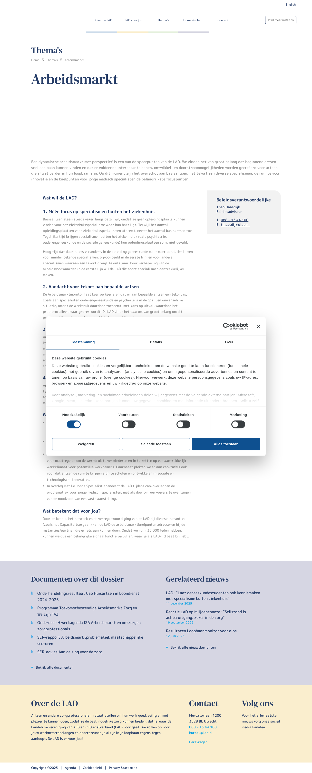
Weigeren (86, 444)
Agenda (70, 767)
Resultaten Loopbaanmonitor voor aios (201, 631)
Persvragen (198, 742)
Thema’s (52, 60)
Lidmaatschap (192, 20)
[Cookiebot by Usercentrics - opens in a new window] (226, 326)
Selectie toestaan (156, 444)
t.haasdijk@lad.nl (235, 224)
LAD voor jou (133, 20)
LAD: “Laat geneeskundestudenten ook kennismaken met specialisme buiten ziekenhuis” (213, 595)
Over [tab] (229, 342)
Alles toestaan (226, 444)
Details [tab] (156, 342)
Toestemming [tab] (83, 342)
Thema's (163, 20)
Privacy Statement (123, 767)
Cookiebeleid (93, 767)
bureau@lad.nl (201, 732)
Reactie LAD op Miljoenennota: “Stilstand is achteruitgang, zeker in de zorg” (206, 614)
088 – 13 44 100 (234, 220)
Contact (222, 20)
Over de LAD (103, 20)
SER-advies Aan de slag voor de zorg (69, 651)
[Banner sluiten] (258, 326)
